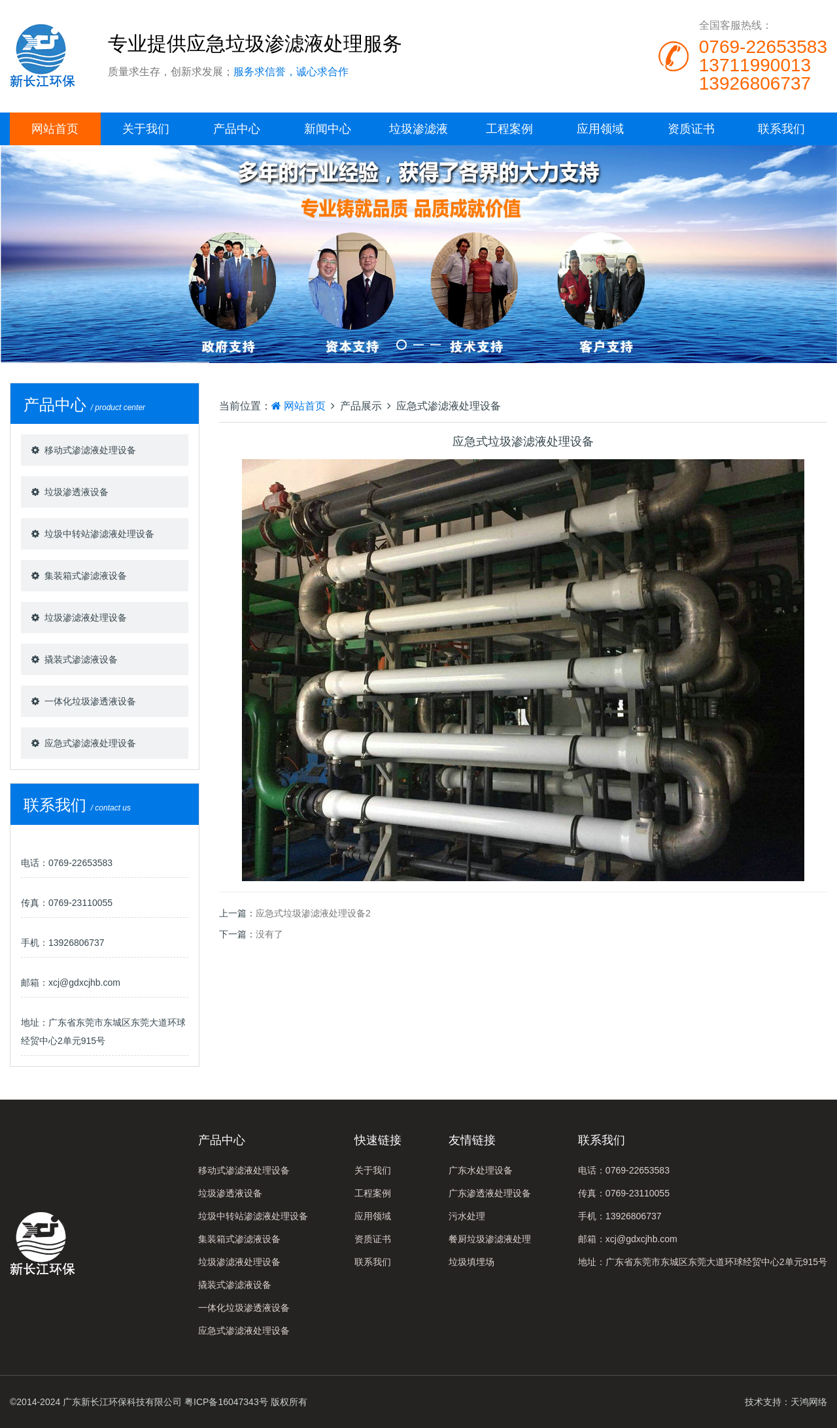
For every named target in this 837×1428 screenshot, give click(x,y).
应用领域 (600, 128)
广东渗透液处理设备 (490, 1193)
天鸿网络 (809, 1402)
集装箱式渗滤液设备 (85, 575)
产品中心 (236, 128)
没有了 (269, 934)
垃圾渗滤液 (418, 128)
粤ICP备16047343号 (226, 1402)
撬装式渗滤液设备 (81, 659)
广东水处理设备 (481, 1170)
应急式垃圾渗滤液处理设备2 (313, 913)
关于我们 (145, 128)
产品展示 (361, 405)
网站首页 (54, 128)
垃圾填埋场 (471, 1262)
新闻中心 (327, 128)
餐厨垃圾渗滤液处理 (490, 1239)
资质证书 (691, 128)
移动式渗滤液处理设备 (90, 450)
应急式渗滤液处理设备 (90, 743)
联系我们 (781, 128)
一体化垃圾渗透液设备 (90, 701)
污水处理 (467, 1216)
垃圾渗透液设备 (76, 492)
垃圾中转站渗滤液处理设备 (99, 534)
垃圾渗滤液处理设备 (85, 617)
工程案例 (509, 128)
